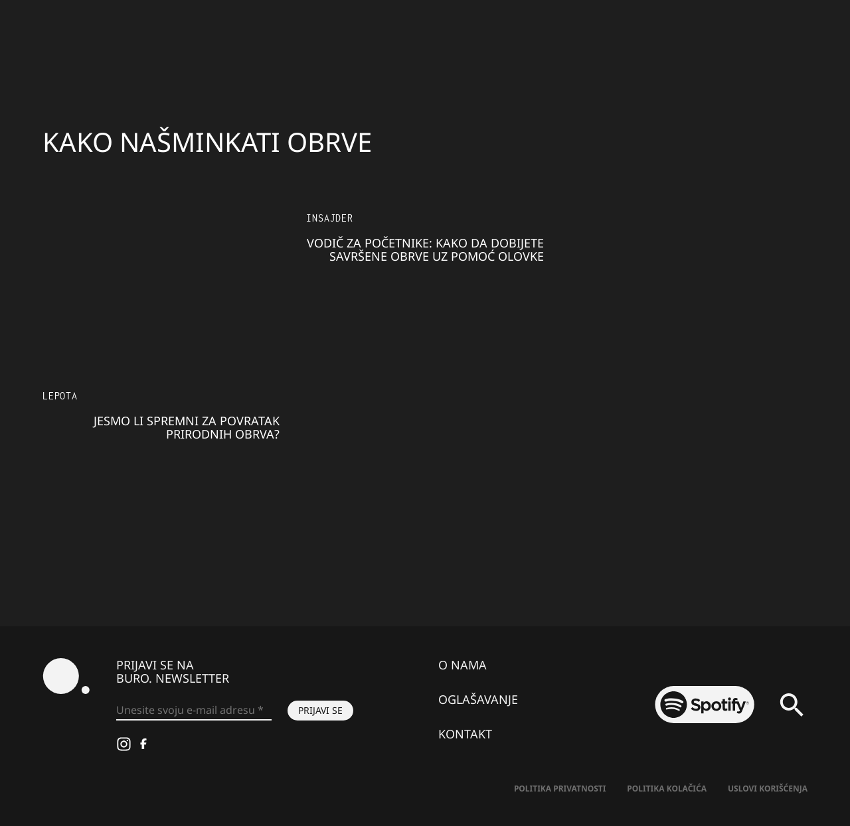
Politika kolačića (667, 788)
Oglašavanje (478, 699)
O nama (462, 665)
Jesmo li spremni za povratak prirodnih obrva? (187, 427)
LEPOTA (60, 395)
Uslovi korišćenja (768, 788)
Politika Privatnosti (560, 788)
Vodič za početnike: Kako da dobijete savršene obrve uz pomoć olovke (425, 249)
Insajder (329, 218)
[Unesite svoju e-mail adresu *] (194, 711)
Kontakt (465, 734)
